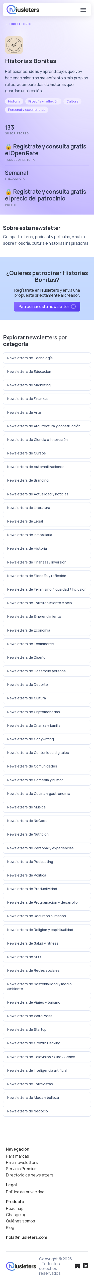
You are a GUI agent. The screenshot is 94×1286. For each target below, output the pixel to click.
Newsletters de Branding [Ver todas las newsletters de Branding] (28, 480)
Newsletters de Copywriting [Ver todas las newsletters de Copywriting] (30, 739)
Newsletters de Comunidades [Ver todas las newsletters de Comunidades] (32, 766)
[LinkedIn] (85, 1266)
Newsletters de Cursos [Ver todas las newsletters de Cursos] (26, 453)
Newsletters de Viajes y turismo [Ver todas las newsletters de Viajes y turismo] (33, 1002)
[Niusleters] (23, 9)
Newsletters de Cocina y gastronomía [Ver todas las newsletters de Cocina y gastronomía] (38, 793)
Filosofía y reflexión (43, 101)
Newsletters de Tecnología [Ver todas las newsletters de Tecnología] (30, 357)
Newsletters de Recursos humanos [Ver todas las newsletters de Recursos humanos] (36, 915)
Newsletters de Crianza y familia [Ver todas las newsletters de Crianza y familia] (33, 725)
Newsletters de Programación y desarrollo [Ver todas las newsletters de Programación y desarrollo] (42, 902)
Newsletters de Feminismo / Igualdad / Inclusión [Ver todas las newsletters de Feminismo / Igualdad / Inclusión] (46, 589)
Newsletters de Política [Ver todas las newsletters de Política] (26, 875)
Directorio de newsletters (29, 1175)
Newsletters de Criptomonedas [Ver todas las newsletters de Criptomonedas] (33, 711)
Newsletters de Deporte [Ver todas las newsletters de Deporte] (27, 684)
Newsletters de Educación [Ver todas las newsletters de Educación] (29, 371)
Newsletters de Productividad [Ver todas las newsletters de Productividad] (32, 888)
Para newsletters (22, 1162)
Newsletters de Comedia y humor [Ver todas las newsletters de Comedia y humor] (35, 780)
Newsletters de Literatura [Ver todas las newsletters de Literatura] (28, 507)
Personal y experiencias (26, 109)
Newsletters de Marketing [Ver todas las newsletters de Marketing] (29, 385)
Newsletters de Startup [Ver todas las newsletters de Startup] (26, 1029)
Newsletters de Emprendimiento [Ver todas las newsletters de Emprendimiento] (34, 616)
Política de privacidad (25, 1192)
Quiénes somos (20, 1221)
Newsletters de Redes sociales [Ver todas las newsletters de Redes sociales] (33, 970)
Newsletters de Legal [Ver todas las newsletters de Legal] (25, 521)
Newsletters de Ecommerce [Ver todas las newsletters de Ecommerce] (30, 643)
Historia (14, 101)
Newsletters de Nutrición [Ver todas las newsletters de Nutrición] (28, 834)
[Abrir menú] (83, 10)
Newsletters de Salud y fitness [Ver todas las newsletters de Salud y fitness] (33, 943)
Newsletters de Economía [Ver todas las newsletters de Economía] (28, 630)
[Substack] (77, 1266)
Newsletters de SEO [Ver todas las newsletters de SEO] (24, 956)
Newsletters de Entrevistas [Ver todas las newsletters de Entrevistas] (30, 1084)
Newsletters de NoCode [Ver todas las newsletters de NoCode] (27, 820)
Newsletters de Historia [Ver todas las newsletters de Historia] (27, 548)
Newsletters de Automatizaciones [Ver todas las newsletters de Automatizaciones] (35, 466)
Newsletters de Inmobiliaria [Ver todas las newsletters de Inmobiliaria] (29, 534)
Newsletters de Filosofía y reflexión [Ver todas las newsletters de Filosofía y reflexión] (36, 575)
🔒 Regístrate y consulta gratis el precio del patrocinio (45, 195)
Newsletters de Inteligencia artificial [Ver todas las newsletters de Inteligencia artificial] (37, 1070)
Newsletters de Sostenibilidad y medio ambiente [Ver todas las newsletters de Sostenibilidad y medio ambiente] (39, 986)
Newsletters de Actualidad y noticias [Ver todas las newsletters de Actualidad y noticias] (37, 494)
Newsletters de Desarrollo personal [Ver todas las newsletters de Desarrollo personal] (36, 670)
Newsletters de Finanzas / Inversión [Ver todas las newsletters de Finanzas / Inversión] (36, 562)
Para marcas (17, 1156)
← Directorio (18, 24)
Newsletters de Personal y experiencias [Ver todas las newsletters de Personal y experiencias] (40, 848)
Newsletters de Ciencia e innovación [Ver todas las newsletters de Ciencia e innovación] (37, 439)
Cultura (72, 101)
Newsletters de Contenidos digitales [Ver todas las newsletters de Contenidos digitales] (38, 752)
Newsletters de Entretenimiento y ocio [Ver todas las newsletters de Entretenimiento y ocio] (39, 602)
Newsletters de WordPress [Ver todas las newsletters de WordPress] (29, 1015)
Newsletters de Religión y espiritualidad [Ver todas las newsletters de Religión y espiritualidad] (40, 929)
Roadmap (15, 1208)
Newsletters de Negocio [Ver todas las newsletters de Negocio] (27, 1111)
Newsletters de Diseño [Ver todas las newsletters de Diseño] (26, 657)
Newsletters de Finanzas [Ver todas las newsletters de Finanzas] (27, 398)
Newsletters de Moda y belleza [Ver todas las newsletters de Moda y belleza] (33, 1097)
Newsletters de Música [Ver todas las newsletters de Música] (26, 807)
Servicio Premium (22, 1168)
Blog (10, 1227)
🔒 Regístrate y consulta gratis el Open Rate (45, 149)
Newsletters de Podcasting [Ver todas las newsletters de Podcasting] (30, 861)
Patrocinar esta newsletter (47, 306)
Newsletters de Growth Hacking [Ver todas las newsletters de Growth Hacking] (33, 1043)
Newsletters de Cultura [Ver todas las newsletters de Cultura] (26, 698)
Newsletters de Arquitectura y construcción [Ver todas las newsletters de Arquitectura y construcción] (43, 426)
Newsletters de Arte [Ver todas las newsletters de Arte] (24, 412)
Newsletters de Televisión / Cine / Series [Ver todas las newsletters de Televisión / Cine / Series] (41, 1056)
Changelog (16, 1214)
